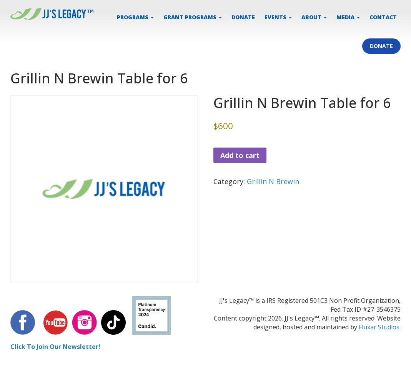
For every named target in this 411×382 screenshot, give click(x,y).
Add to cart (240, 155)
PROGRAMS (135, 17)
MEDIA (348, 17)
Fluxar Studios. (380, 327)
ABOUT (314, 17)
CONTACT (383, 17)
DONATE (243, 17)
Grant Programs (192, 17)
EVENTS (278, 17)
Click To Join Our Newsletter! (55, 346)
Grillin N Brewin (273, 181)
